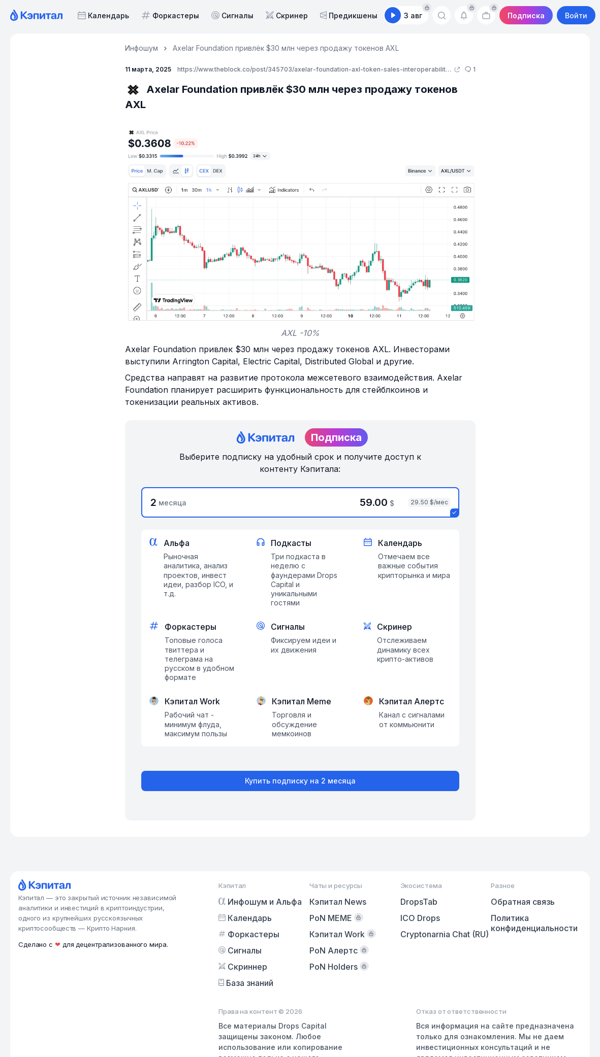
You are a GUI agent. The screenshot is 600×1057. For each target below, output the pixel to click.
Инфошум (141, 48)
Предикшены (348, 15)
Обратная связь (523, 902)
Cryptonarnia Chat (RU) (444, 934)
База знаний (245, 983)
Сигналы (232, 15)
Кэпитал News (337, 902)
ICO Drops (420, 918)
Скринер (287, 15)
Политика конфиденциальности (534, 923)
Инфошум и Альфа (260, 902)
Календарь (103, 15)
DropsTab (418, 902)
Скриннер (242, 967)
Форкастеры (170, 15)
